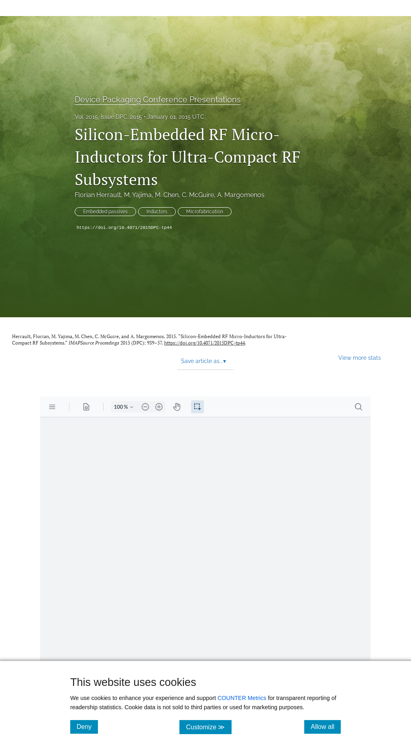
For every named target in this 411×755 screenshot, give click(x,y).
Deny (87, 726)
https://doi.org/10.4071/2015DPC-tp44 (124, 227)
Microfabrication (204, 211)
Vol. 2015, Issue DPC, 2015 (108, 117)
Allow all (326, 726)
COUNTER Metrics (242, 698)
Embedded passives (105, 211)
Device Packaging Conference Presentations (158, 99)
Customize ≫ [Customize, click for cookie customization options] (208, 727)
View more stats (359, 357)
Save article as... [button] (203, 361)
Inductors (156, 211)
